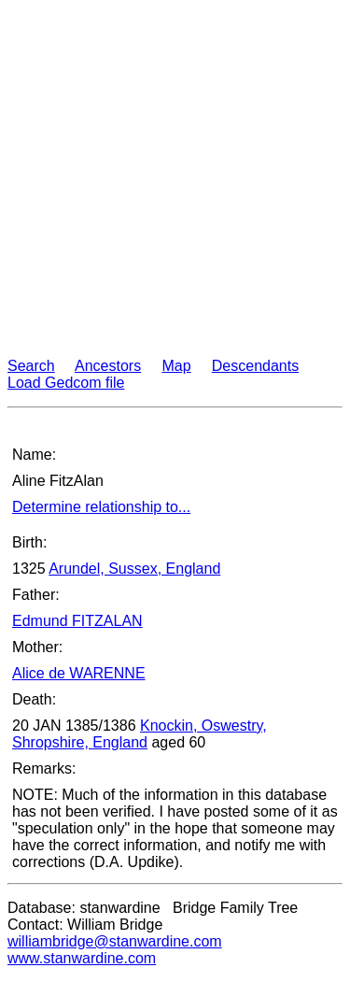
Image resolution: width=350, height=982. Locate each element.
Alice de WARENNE (79, 673)
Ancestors (108, 366)
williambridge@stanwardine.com (114, 941)
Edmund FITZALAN (77, 621)
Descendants (255, 366)
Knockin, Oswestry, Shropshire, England (139, 734)
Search (31, 366)
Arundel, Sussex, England (134, 568)
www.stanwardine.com (81, 958)
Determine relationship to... (101, 507)
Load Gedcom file (65, 383)
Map (175, 366)
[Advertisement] (175, 182)
